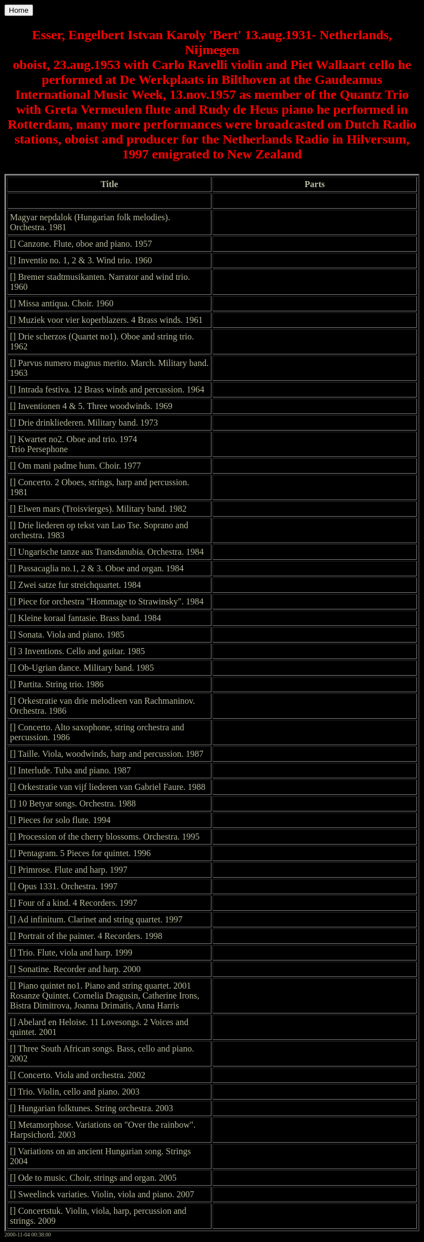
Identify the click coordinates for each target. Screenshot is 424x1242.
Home (19, 10)
